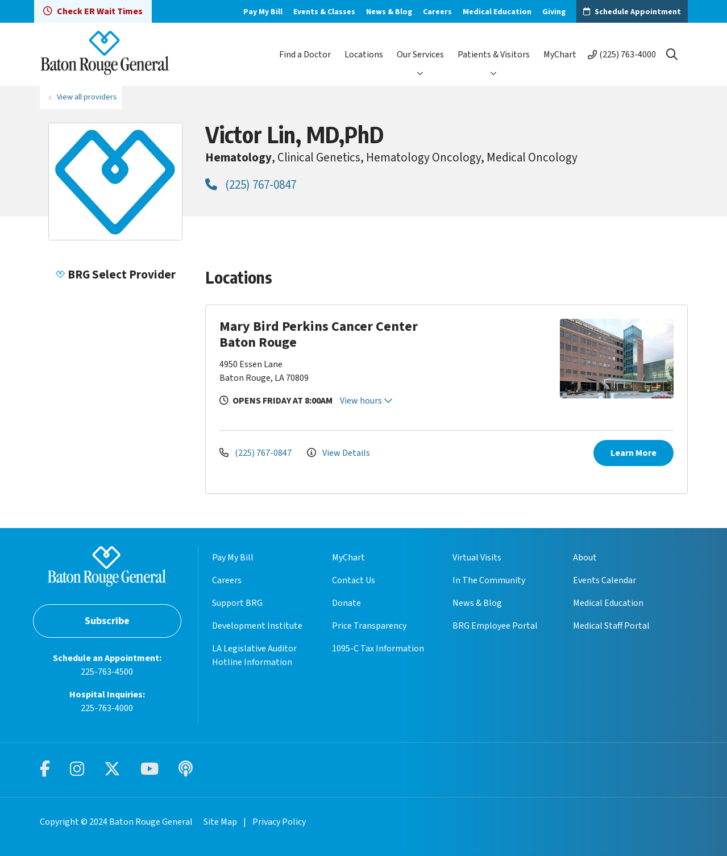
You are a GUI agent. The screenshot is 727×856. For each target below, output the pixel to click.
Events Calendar (604, 580)
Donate (346, 603)
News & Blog (389, 12)
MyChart (559, 54)
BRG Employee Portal (495, 626)
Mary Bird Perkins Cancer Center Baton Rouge (318, 334)
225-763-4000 (107, 708)
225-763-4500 (107, 672)
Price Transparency (369, 626)
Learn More (633, 453)
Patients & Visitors (494, 54)
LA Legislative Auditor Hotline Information (254, 655)
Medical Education (497, 12)
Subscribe (107, 621)
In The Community (488, 580)
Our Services (420, 54)
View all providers (87, 97)
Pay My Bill (263, 12)
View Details (338, 453)
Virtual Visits (476, 557)
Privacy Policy (279, 822)
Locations (363, 54)
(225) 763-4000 (627, 54)
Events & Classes (324, 12)
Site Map (220, 822)
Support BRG (237, 603)
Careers (437, 12)
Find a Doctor (305, 54)
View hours (366, 400)
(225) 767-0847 (250, 184)
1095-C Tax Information (378, 648)
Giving (554, 12)
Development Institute (257, 626)
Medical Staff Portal (611, 626)
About (585, 557)
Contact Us (353, 580)
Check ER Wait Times (93, 11)
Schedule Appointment (638, 12)
